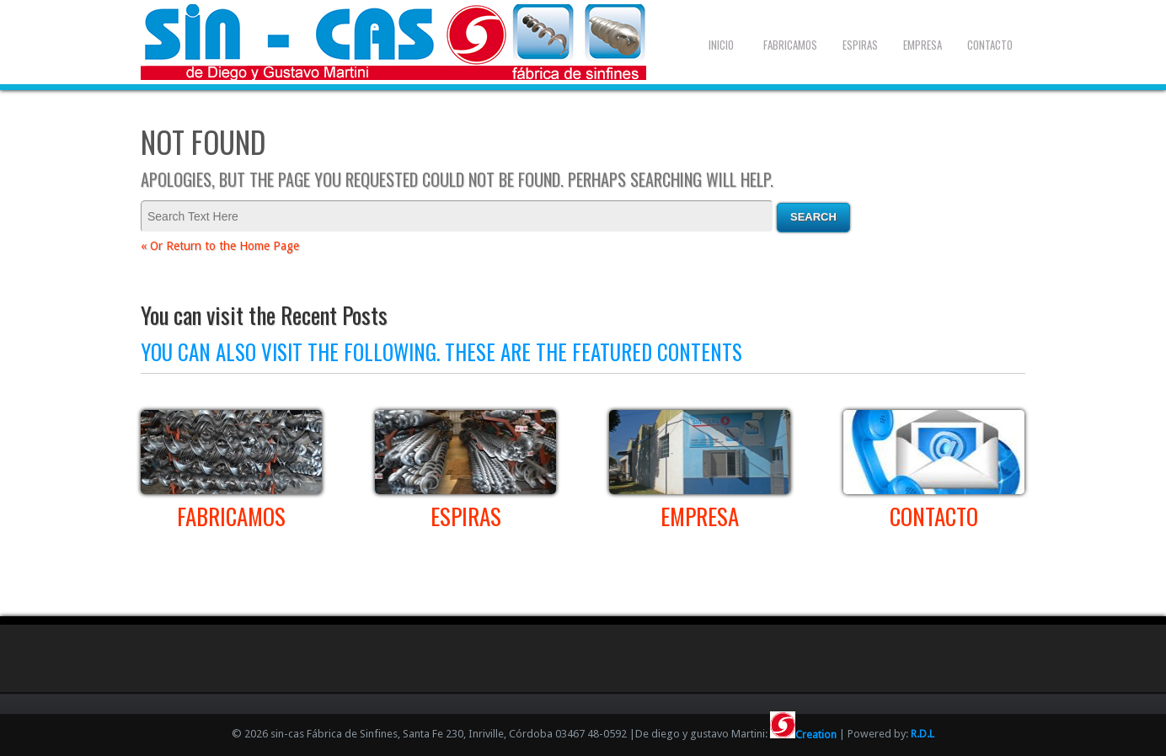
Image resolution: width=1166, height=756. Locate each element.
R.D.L (922, 734)
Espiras (860, 44)
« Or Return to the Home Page (220, 246)
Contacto (990, 44)
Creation (803, 734)
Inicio (721, 44)
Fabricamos (790, 44)
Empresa (922, 44)
